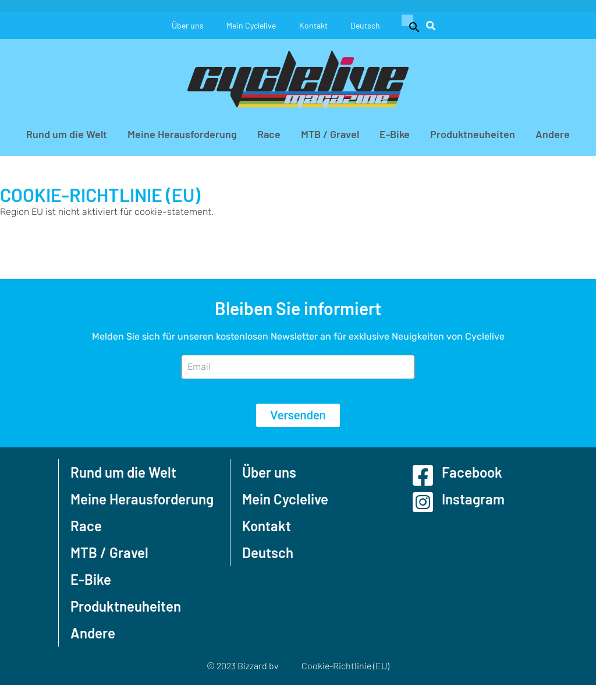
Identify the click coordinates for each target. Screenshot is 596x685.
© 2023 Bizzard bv (242, 665)
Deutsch (366, 25)
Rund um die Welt (66, 134)
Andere (552, 134)
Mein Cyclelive (251, 25)
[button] (409, 25)
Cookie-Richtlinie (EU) (345, 665)
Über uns (187, 25)
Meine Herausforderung (182, 134)
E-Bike (394, 134)
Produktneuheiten (472, 134)
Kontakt (313, 25)
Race (269, 134)
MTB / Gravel (330, 134)
